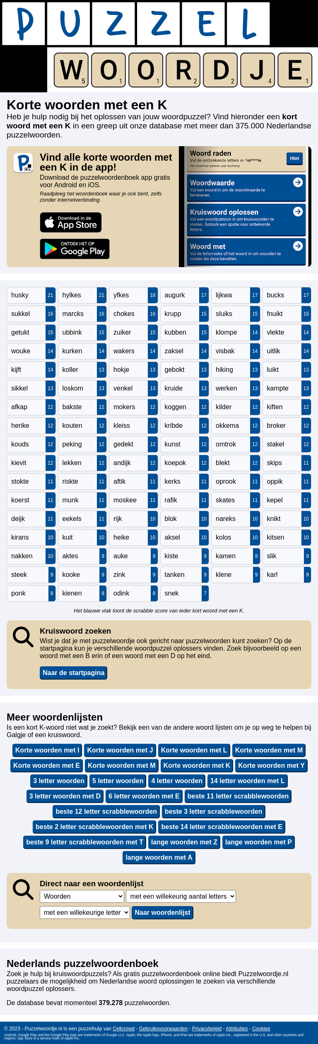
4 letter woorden (176, 780)
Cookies (261, 1029)
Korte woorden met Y (271, 765)
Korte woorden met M (269, 750)
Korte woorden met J (120, 750)
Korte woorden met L (194, 750)
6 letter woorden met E (144, 796)
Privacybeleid (207, 1029)
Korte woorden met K (197, 765)
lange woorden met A (158, 857)
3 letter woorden (58, 780)
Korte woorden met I (47, 750)
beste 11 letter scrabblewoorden (238, 796)
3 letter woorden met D (65, 796)
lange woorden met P (258, 842)
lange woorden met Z (184, 842)
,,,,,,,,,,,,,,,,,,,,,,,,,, (85, 912)
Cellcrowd (124, 1029)
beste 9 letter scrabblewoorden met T (84, 842)
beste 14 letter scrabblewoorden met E (221, 826)
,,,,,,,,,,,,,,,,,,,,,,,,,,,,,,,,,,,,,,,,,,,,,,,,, (181, 896)
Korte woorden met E (46, 765)
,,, (82, 896)
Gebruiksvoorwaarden (163, 1029)
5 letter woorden (118, 780)
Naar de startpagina (73, 672)
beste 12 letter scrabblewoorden (106, 811)
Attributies (237, 1029)
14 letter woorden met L (247, 780)
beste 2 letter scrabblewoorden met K (95, 826)
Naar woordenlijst (162, 912)
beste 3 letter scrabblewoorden (214, 811)
